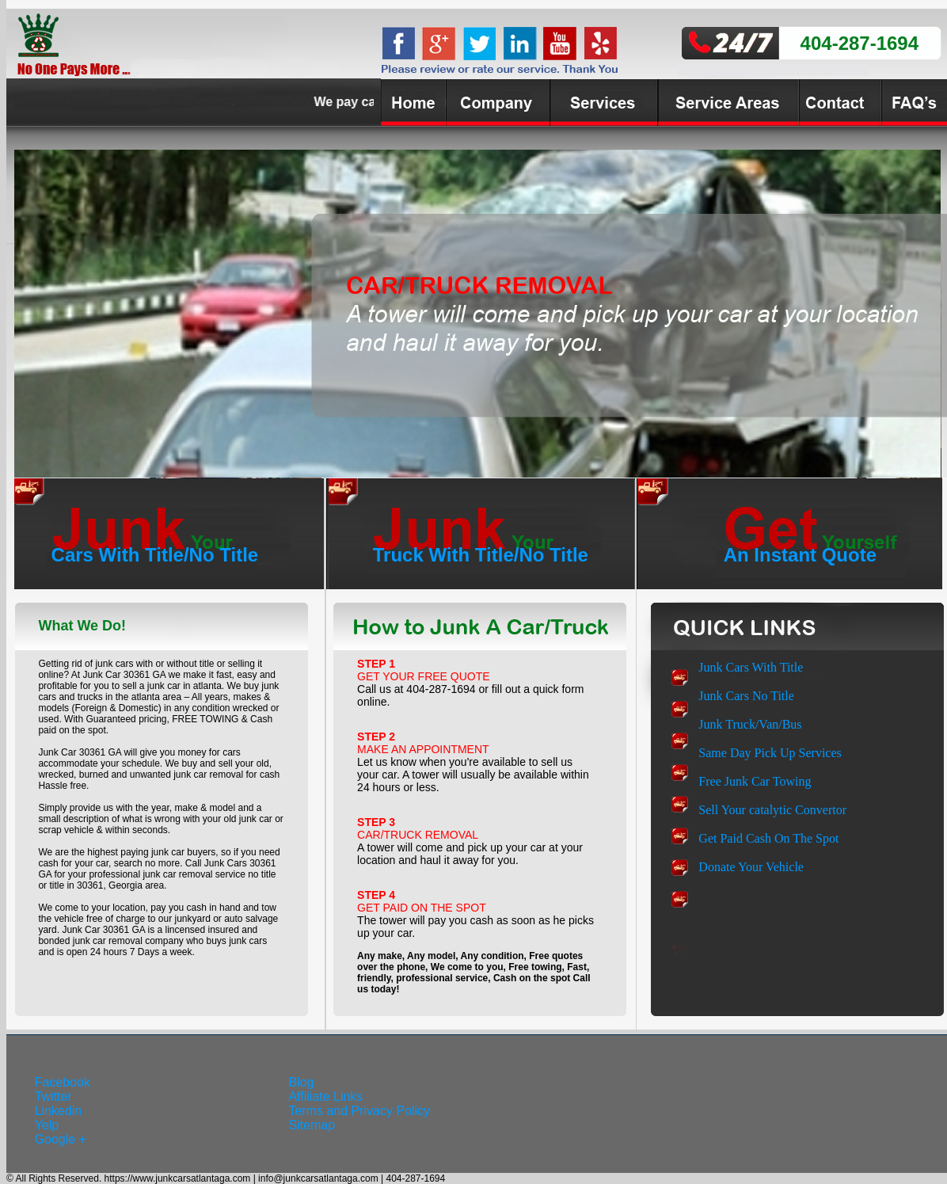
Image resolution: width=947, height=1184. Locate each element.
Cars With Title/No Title (155, 554)
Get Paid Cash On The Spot (768, 838)
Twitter (53, 1096)
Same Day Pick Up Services (769, 753)
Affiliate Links (325, 1096)
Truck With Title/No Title (480, 554)
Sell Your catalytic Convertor (772, 810)
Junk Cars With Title (750, 667)
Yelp (47, 1125)
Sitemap (311, 1125)
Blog (301, 1082)
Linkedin (58, 1110)
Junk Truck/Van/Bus (749, 724)
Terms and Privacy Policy (359, 1110)
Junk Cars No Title (745, 695)
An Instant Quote (800, 554)
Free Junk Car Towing (754, 781)
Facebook (62, 1082)
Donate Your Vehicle (751, 867)
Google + (60, 1139)
